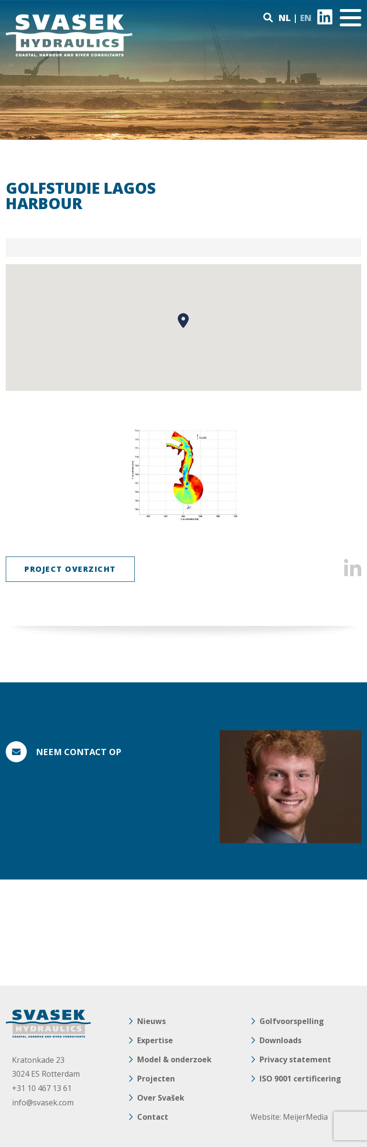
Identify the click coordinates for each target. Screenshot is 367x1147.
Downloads (280, 1040)
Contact (152, 1117)
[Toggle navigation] (350, 17)
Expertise (155, 1040)
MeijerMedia (305, 1117)
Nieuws (151, 1021)
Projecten (156, 1078)
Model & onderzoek (174, 1059)
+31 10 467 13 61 (42, 1088)
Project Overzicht (70, 569)
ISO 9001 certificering (300, 1078)
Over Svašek (160, 1097)
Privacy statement (295, 1059)
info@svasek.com (43, 1102)
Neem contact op (78, 751)
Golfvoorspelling (291, 1021)
